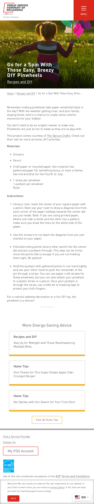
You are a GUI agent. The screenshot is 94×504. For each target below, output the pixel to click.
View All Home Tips (47, 420)
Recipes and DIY (19, 82)
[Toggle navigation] (84, 10)
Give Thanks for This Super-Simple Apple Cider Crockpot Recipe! (44, 374)
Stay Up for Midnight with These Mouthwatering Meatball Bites (44, 344)
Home (10, 93)
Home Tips (21, 366)
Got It (13, 498)
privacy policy (57, 487)
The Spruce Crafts (58, 136)
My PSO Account (21, 451)
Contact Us (9, 442)
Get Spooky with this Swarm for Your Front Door (44, 402)
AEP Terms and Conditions (73, 476)
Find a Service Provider (16, 436)
